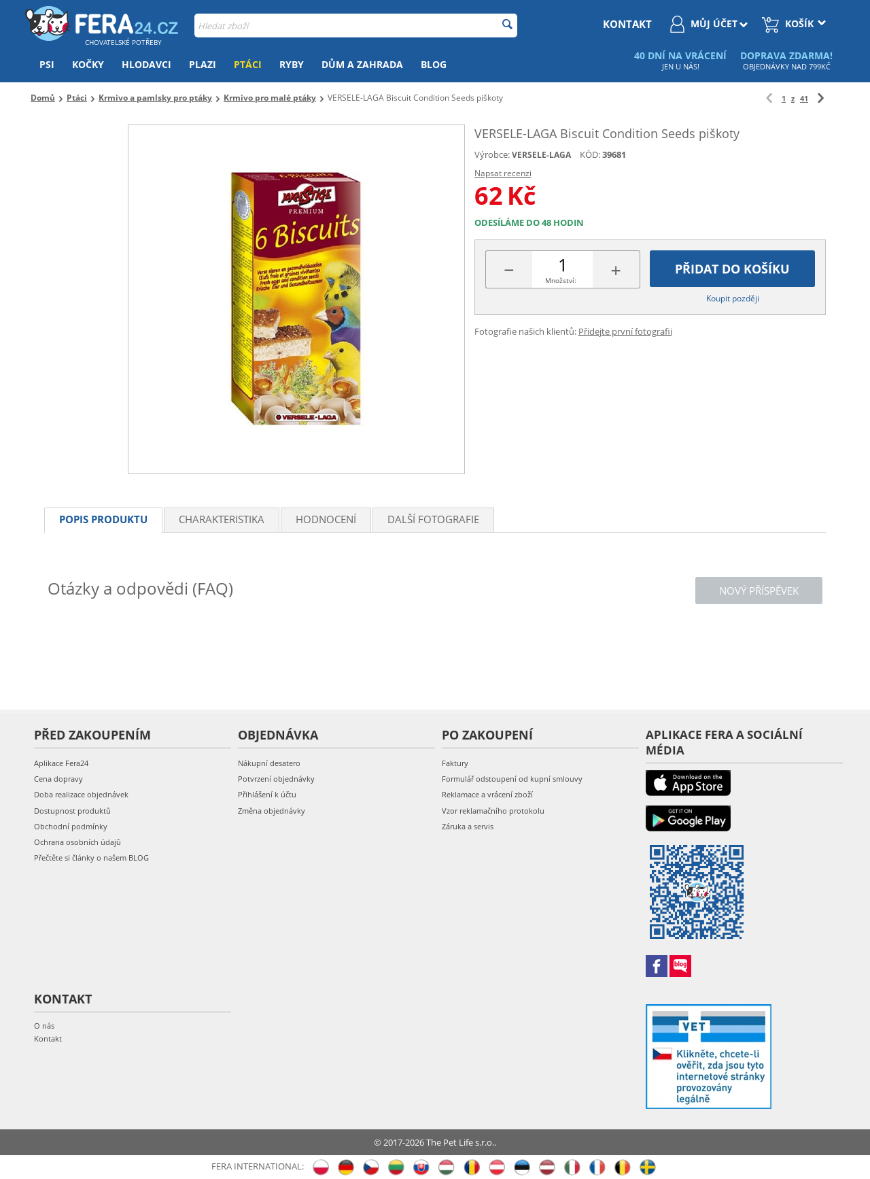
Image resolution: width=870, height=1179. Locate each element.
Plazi (202, 64)
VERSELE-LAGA (541, 155)
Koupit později (732, 298)
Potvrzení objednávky (276, 779)
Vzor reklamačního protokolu (493, 811)
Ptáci (248, 64)
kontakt (627, 24)
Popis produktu (103, 519)
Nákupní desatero (269, 763)
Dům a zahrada (362, 64)
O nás (44, 1025)
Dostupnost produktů (72, 811)
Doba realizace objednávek (81, 794)
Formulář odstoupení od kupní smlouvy (512, 779)
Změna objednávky (271, 811)
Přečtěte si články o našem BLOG (91, 857)
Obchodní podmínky (70, 826)
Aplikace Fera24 (61, 763)
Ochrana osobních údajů (77, 842)
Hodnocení (326, 519)
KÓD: (590, 154)
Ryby (291, 64)
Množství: (560, 280)
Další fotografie (433, 519)
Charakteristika (221, 519)
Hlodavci (146, 64)
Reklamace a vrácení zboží (487, 794)
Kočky (88, 64)
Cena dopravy (58, 779)
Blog (434, 64)
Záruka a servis (467, 826)
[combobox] (355, 25)
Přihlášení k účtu (267, 794)
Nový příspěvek (759, 590)
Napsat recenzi (503, 173)
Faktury (455, 763)
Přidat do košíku (732, 269)
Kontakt (48, 1038)
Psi (46, 64)
